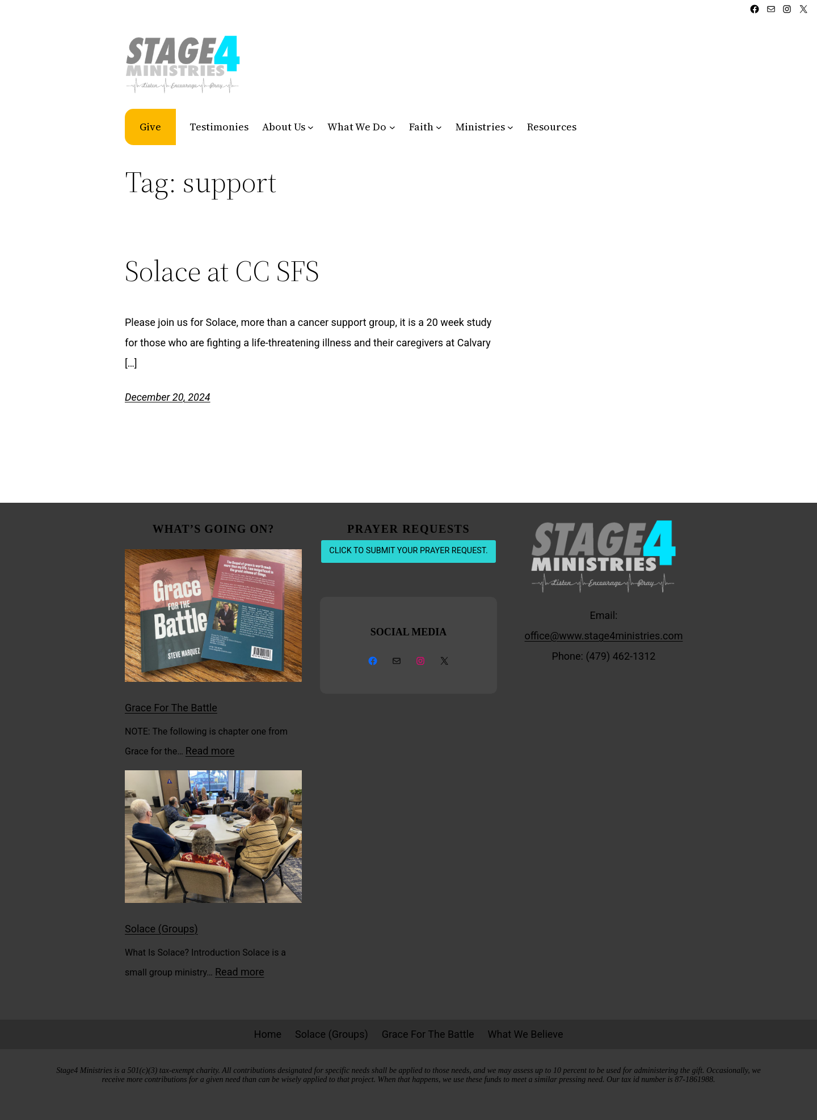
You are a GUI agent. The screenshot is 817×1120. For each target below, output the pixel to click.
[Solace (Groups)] (213, 840)
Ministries (480, 127)
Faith (421, 127)
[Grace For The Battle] (213, 619)
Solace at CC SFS (222, 271)
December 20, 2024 (167, 397)
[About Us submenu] (311, 127)
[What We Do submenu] (392, 127)
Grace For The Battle (171, 708)
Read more (210, 751)
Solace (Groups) (161, 929)
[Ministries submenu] (510, 127)
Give (150, 127)
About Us (283, 127)
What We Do (356, 127)
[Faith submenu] (439, 127)
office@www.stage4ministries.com (604, 636)
